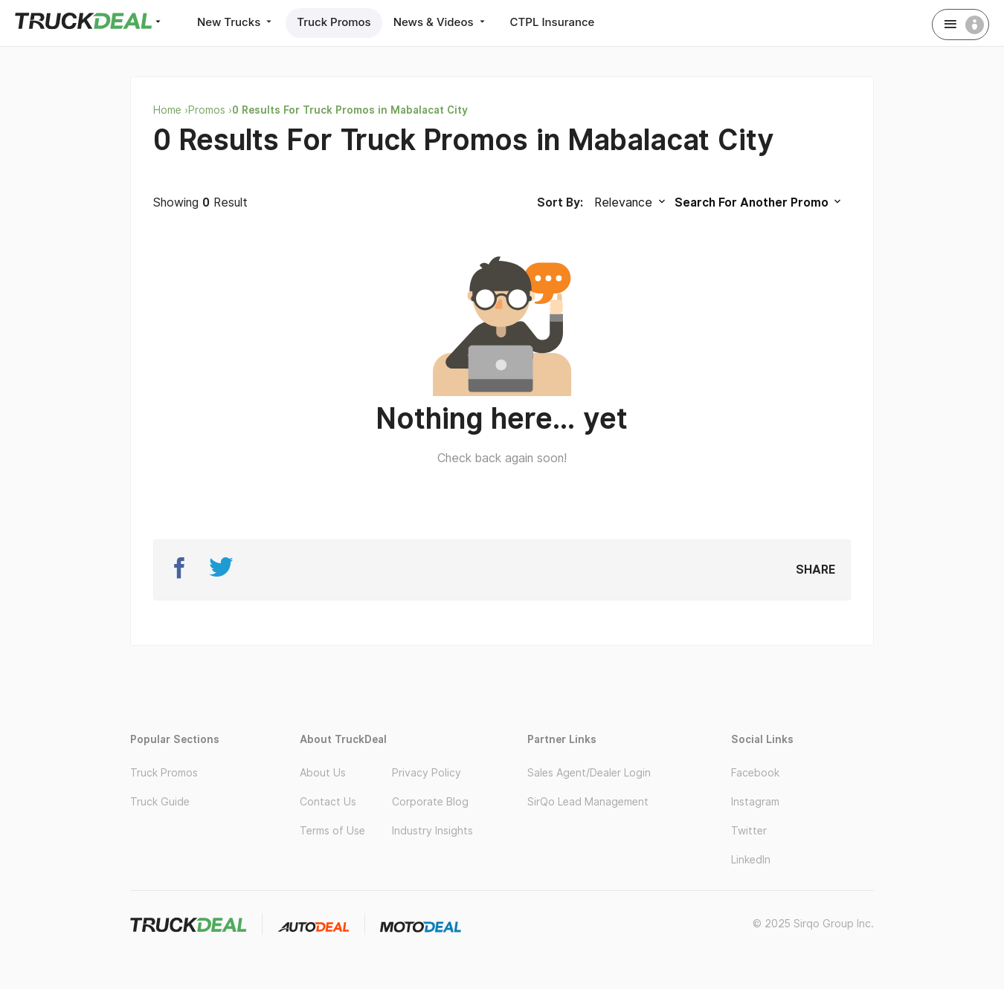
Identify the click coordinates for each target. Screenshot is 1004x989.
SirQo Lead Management (588, 802)
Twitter (749, 831)
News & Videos (440, 22)
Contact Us (328, 802)
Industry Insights (432, 831)
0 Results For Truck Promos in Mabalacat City (350, 110)
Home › (170, 110)
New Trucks (235, 22)
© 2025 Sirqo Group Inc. (813, 924)
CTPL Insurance (552, 22)
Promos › (210, 110)
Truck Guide (160, 802)
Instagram (755, 802)
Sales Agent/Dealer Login (589, 773)
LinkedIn (750, 860)
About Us (323, 773)
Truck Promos (333, 22)
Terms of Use (332, 831)
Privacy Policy (426, 773)
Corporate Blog (430, 802)
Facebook (755, 773)
